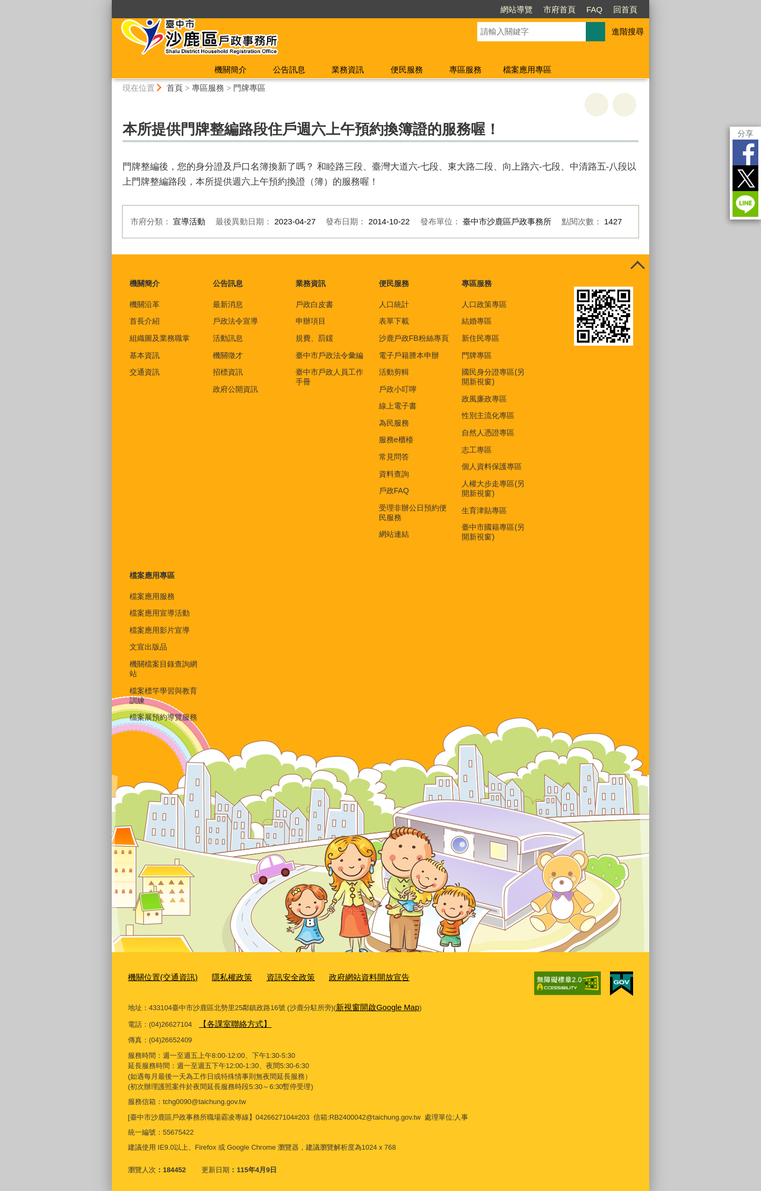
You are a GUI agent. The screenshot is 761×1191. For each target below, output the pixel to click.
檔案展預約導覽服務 (163, 717)
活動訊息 (228, 338)
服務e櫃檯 (396, 439)
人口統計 (394, 304)
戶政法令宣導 (235, 321)
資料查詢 (394, 474)
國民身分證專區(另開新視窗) (493, 377)
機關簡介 (230, 69)
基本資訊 (145, 355)
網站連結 (394, 534)
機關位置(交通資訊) (158, 977)
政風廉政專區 (484, 398)
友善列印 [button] (596, 104)
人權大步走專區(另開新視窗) (493, 488)
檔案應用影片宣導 (160, 630)
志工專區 (477, 449)
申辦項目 (311, 321)
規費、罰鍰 (314, 338)
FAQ (594, 9)
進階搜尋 (628, 31)
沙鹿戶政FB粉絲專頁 (414, 338)
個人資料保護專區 (492, 466)
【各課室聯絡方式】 (230, 1019)
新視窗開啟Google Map (372, 1004)
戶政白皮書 (314, 304)
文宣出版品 (148, 646)
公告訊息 (289, 69)
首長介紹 (145, 321)
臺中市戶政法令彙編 (329, 355)
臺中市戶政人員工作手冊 (329, 377)
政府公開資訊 (235, 389)
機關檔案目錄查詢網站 (163, 669)
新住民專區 (480, 338)
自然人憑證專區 (488, 432)
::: (107, 4)
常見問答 (394, 456)
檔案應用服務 (152, 596)
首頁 (175, 87)
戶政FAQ (394, 490)
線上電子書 (398, 405)
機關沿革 (145, 304)
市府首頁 (559, 9)
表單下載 (394, 321)
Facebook (745, 152)
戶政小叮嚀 (398, 389)
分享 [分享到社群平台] (745, 133)
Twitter (745, 178)
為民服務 (394, 423)
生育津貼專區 (484, 510)
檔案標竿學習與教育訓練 (163, 695)
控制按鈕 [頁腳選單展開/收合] (637, 266)
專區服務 (465, 69)
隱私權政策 (220, 977)
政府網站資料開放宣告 (343, 977)
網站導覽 (516, 9)
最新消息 (228, 304)
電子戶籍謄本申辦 (409, 355)
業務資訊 (348, 69)
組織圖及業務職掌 (160, 338)
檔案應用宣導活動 (160, 613)
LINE (745, 204)
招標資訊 (228, 372)
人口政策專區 (484, 304)
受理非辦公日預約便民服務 (413, 512)
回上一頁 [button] (624, 104)
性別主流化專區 (488, 415)
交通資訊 (145, 372)
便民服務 (407, 69)
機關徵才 (228, 355)
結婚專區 (477, 321)
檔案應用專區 (527, 69)
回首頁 (625, 9)
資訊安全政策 (273, 977)
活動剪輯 (394, 372)
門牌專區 (249, 87)
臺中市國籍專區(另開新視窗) (493, 532)
